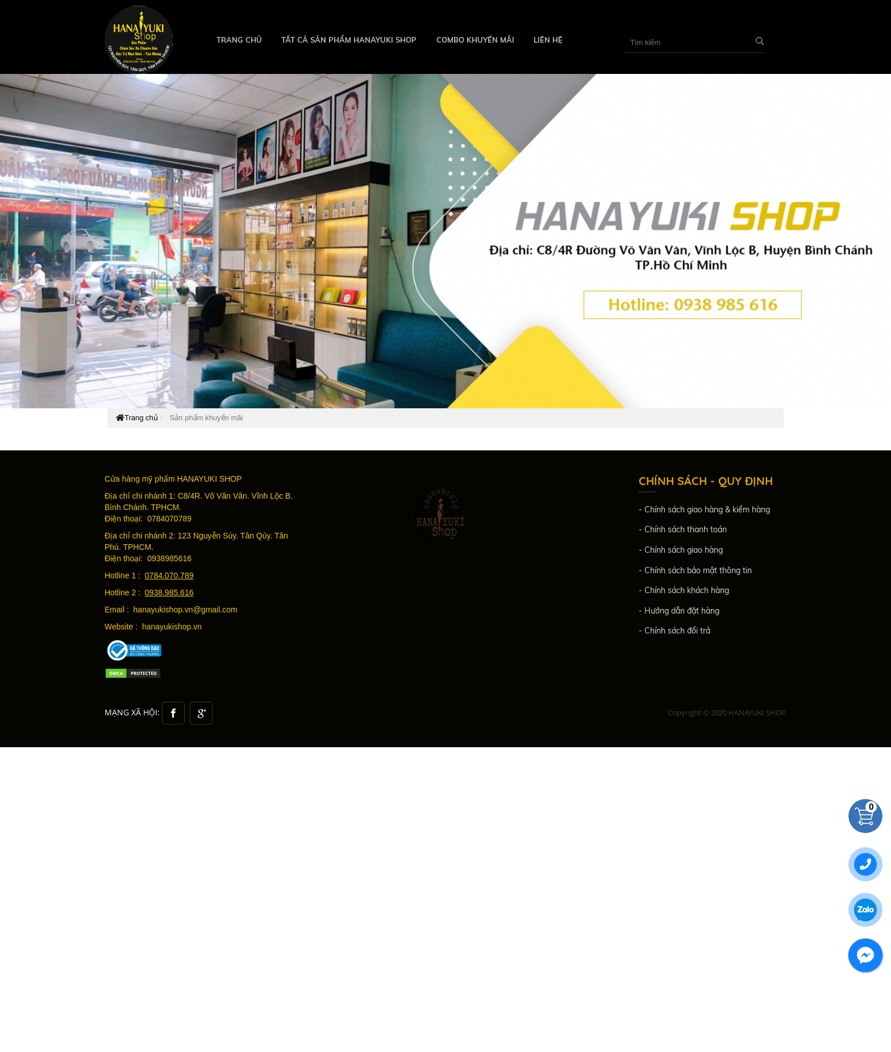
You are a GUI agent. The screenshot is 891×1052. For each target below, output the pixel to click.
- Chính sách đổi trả (674, 631)
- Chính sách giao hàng (681, 550)
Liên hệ (548, 39)
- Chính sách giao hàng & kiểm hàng (704, 509)
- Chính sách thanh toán (683, 529)
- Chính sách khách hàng (684, 590)
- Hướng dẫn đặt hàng (679, 611)
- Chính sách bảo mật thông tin (695, 570)
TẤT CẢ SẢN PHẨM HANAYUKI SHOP (349, 39)
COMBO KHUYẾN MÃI (475, 39)
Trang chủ (239, 39)
